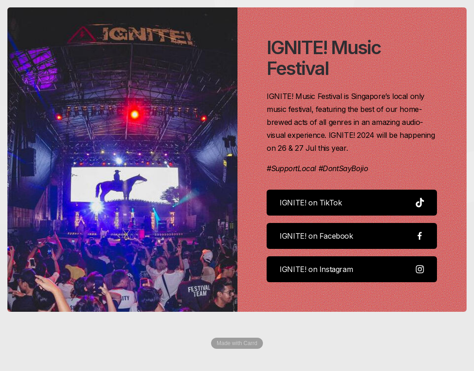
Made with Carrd (237, 343)
